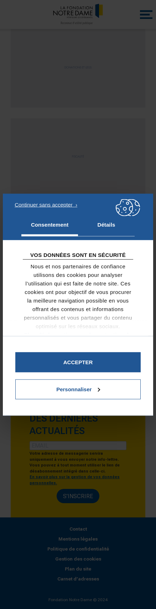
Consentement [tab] (49, 224)
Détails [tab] (106, 224)
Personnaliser (78, 389)
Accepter (78, 362)
